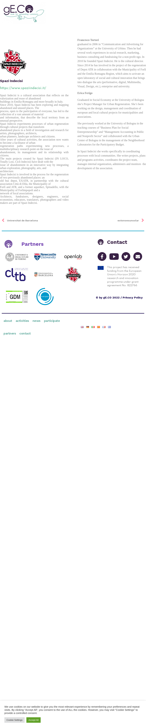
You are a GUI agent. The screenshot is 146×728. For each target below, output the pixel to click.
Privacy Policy (133, 297)
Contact (25, 333)
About (8, 321)
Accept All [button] (33, 720)
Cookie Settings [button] (15, 720)
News (36, 321)
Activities (22, 321)
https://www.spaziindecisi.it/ (23, 88)
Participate (52, 321)
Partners (10, 333)
